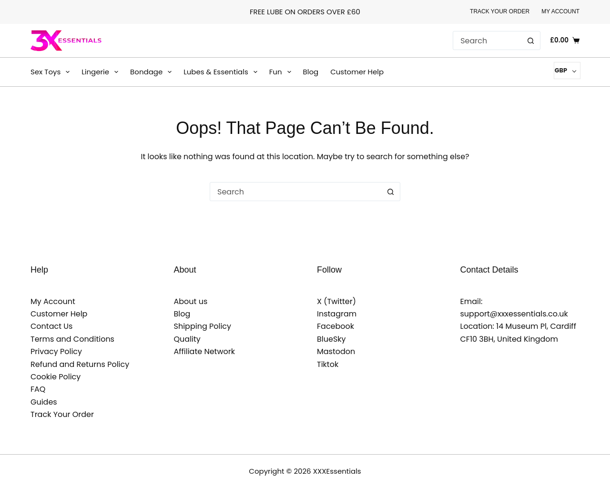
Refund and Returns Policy (79, 364)
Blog (311, 72)
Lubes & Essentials (222, 72)
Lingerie (101, 72)
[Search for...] (487, 40)
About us (191, 301)
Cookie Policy (55, 376)
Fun (282, 72)
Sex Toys (51, 72)
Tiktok (327, 364)
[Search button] (530, 40)
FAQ (37, 389)
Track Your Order (499, 11)
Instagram (336, 313)
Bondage (152, 72)
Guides (43, 401)
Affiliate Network (204, 351)
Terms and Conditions (72, 339)
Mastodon (336, 351)
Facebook (335, 326)
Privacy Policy (56, 351)
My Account (560, 11)
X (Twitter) (336, 301)
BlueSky (331, 339)
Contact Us (51, 326)
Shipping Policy (203, 326)
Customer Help (357, 72)
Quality (187, 339)
